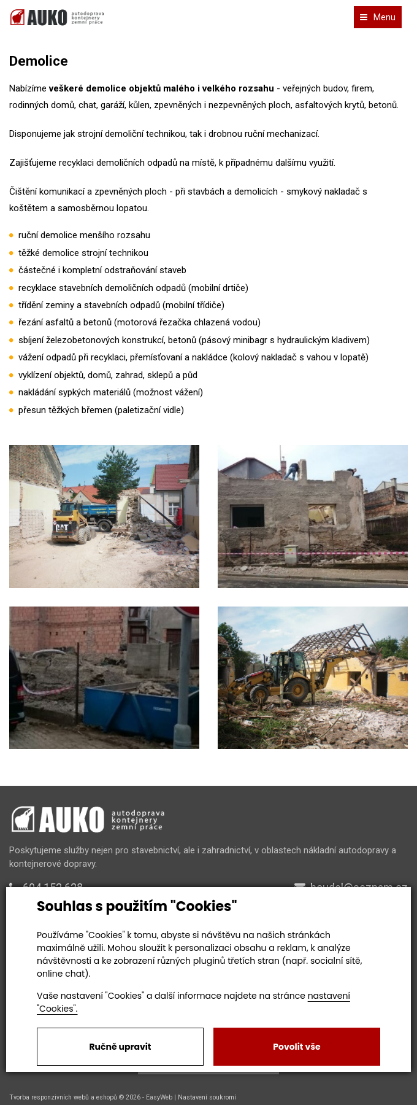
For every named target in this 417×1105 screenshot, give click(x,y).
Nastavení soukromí (207, 1097)
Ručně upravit (120, 1047)
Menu (378, 17)
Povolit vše (296, 1047)
